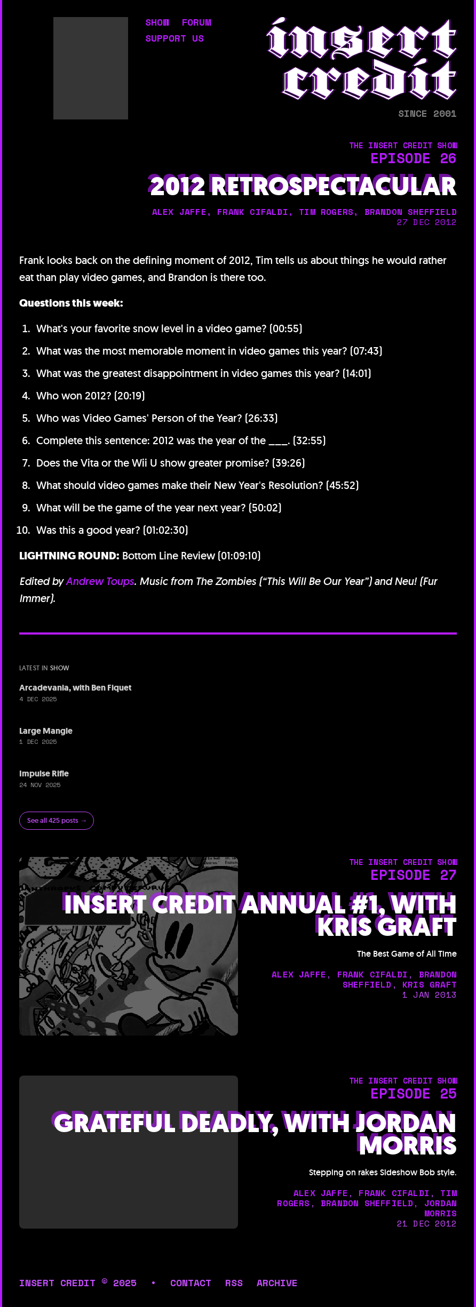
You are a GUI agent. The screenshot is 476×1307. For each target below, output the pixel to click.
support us (174, 39)
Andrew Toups (100, 581)
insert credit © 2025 (78, 1282)
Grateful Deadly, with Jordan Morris (255, 1134)
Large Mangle (46, 730)
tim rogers (326, 211)
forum (196, 23)
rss (234, 1282)
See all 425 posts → (57, 820)
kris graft (429, 984)
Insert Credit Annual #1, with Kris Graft (260, 916)
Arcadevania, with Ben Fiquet (75, 687)
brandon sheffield (410, 211)
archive (277, 1282)
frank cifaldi (252, 211)
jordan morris (440, 1208)
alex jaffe (179, 211)
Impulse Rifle (44, 773)
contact (190, 1282)
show (157, 23)
